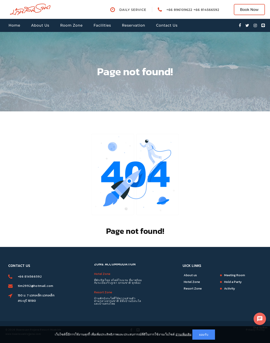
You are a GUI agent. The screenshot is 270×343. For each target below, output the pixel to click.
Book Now (249, 10)
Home (14, 25)
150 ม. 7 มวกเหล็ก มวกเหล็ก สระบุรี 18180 (51, 298)
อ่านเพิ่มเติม (183, 334)
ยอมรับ (203, 334)
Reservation (133, 25)
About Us (40, 25)
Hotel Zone (102, 266)
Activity (214, 288)
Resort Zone (103, 284)
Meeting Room (219, 275)
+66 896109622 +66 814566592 (192, 9)
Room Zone (71, 25)
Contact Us (167, 25)
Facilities (102, 25)
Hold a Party (217, 282)
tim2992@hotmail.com (51, 286)
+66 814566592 (45, 276)
